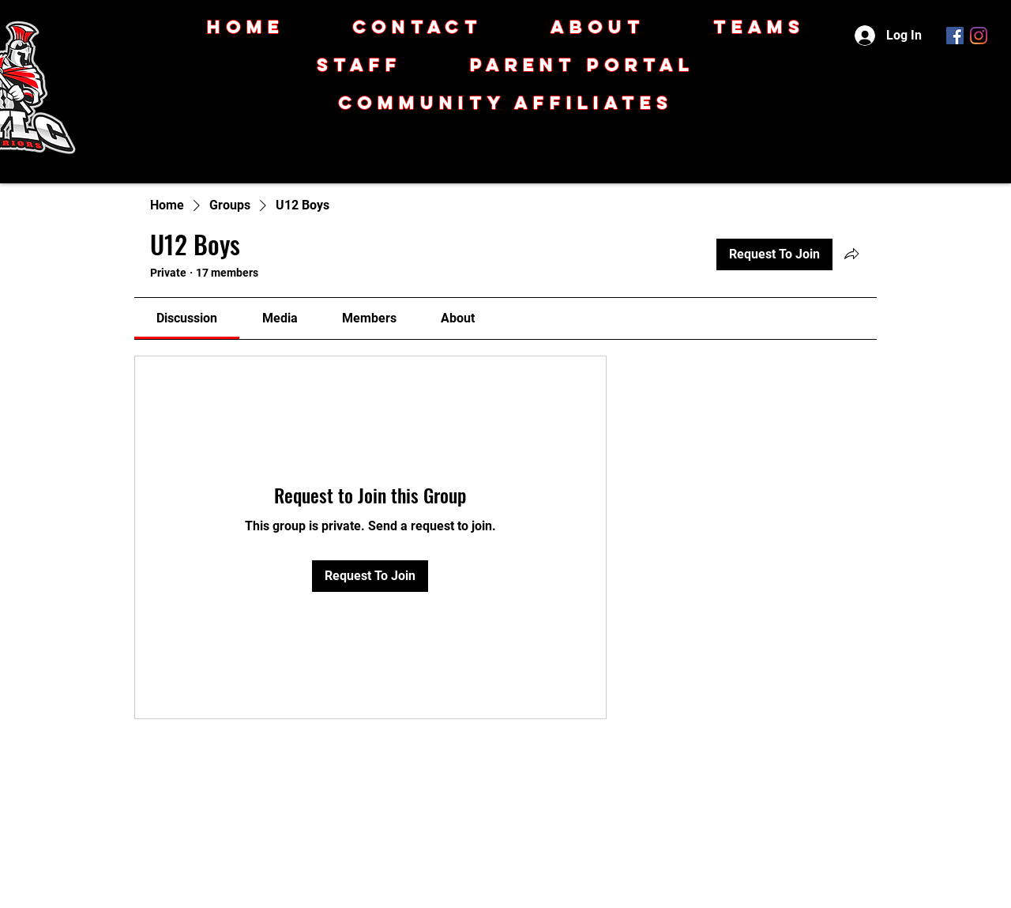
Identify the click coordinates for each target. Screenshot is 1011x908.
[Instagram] (978, 35)
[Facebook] (955, 35)
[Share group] (851, 253)
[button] (505, 102)
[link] (186, 318)
